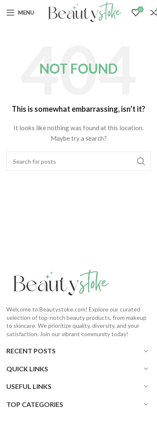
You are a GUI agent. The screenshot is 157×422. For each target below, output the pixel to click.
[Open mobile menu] (20, 12)
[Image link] (58, 282)
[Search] (78, 161)
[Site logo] (83, 11)
